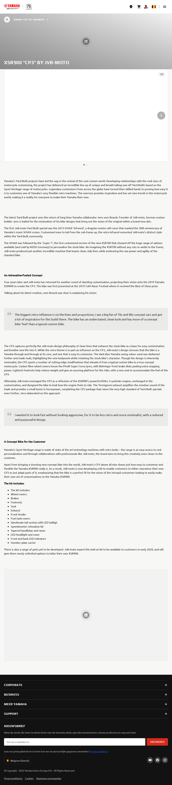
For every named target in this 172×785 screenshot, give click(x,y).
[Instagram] (165, 760)
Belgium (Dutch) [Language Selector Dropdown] (17, 761)
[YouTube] (150, 760)
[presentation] (86, 115)
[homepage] (12, 7)
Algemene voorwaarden (48, 778)
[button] (164, 6)
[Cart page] (139, 7)
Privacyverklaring (99, 751)
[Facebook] (158, 760)
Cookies (29, 778)
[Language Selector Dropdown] (153, 6)
